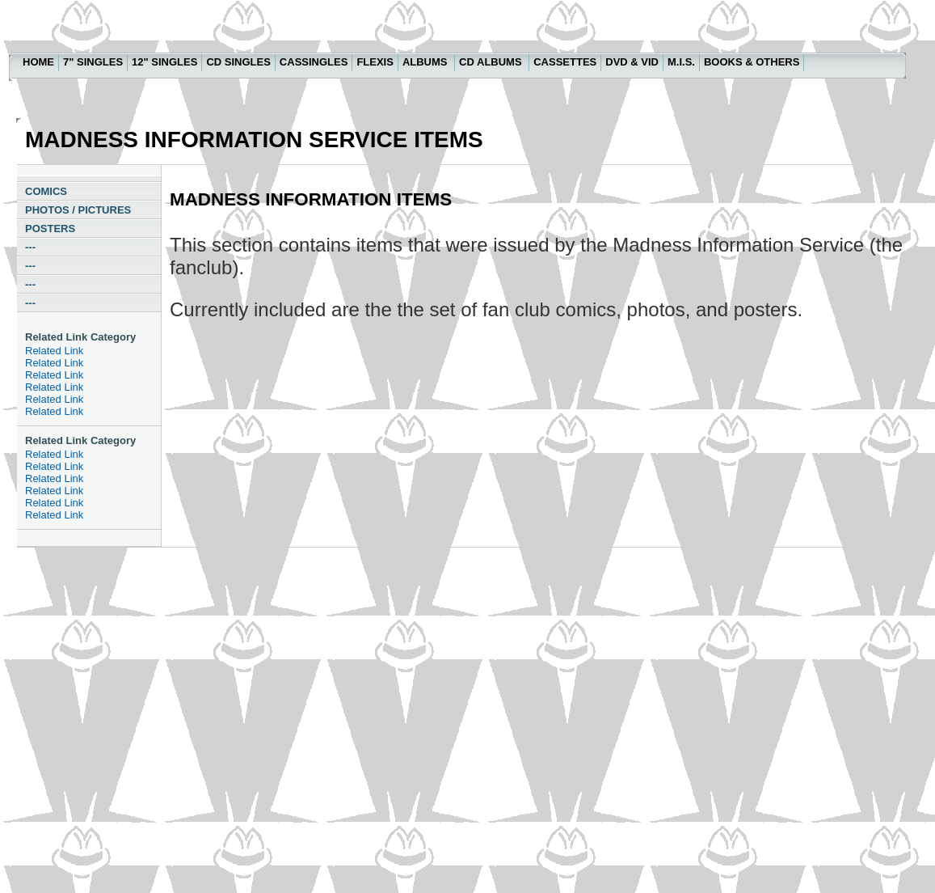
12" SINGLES (164, 62)
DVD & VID (632, 62)
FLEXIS (375, 62)
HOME (38, 62)
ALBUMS (426, 62)
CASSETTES (564, 62)
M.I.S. (681, 62)
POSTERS (50, 228)
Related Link (54, 351)
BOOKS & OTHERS (751, 62)
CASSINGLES (314, 62)
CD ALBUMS (491, 62)
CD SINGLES (238, 62)
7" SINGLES (93, 62)
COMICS (46, 191)
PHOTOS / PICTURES (78, 210)
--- (30, 247)
